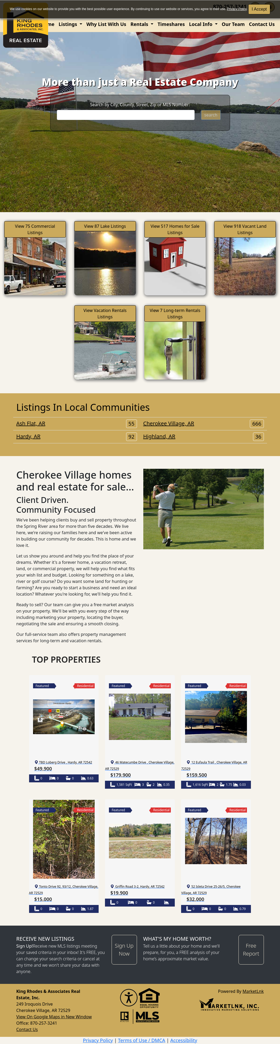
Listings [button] (68, 24)
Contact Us (262, 24)
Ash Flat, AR (76, 423)
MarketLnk (253, 991)
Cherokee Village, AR (203, 423)
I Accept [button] (259, 9)
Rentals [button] (139, 24)
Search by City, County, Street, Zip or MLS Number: (140, 105)
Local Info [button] (201, 24)
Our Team (233, 24)
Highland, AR (203, 436)
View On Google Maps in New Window (54, 1017)
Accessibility (183, 1040)
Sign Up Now (124, 949)
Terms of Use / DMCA (141, 1040)
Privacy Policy (237, 9)
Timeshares (171, 24)
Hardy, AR (76, 436)
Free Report (251, 949)
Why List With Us (106, 24)
